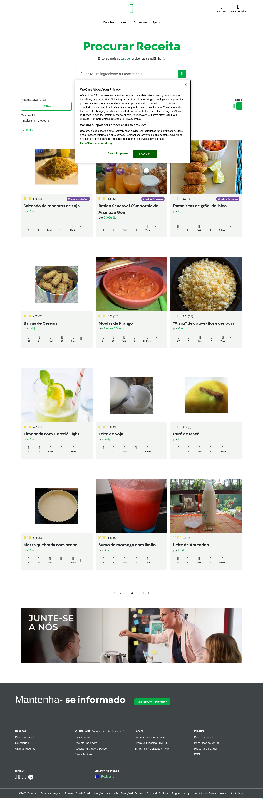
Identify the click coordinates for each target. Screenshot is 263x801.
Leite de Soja (110, 433)
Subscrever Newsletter (152, 701)
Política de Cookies (157, 793)
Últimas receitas (25, 748)
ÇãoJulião (110, 217)
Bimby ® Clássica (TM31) (150, 742)
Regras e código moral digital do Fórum (194, 793)
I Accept (144, 153)
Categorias (22, 742)
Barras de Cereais (40, 323)
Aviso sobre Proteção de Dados (124, 793)
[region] (133, 121)
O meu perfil (99, 730)
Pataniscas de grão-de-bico (200, 205)
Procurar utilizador (205, 748)
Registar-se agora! (86, 742)
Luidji (32, 328)
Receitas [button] (108, 22)
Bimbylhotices (83, 754)
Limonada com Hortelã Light (51, 433)
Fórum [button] (124, 22)
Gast (32, 211)
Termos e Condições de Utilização (84, 793)
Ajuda (223, 793)
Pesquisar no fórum (206, 742)
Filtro (46, 106)
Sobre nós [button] (140, 22)
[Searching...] (130, 74)
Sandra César (112, 328)
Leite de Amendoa (191, 544)
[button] (221, 8)
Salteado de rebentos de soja (52, 205)
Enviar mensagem (50, 793)
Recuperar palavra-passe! (91, 748)
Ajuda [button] (156, 22)
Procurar (199, 730)
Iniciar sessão (83, 737)
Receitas (20, 730)
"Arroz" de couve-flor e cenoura (204, 323)
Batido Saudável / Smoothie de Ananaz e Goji (128, 209)
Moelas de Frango (115, 323)
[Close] (186, 84)
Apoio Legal (237, 793)
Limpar (27, 129)
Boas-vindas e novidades (150, 737)
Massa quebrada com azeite (51, 544)
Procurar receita (25, 737)
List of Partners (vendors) (96, 143)
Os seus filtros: (30, 115)
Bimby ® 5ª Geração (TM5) (151, 748)
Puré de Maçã (186, 433)
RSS (197, 754)
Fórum (138, 730)
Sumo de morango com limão (127, 544)
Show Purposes (118, 153)
